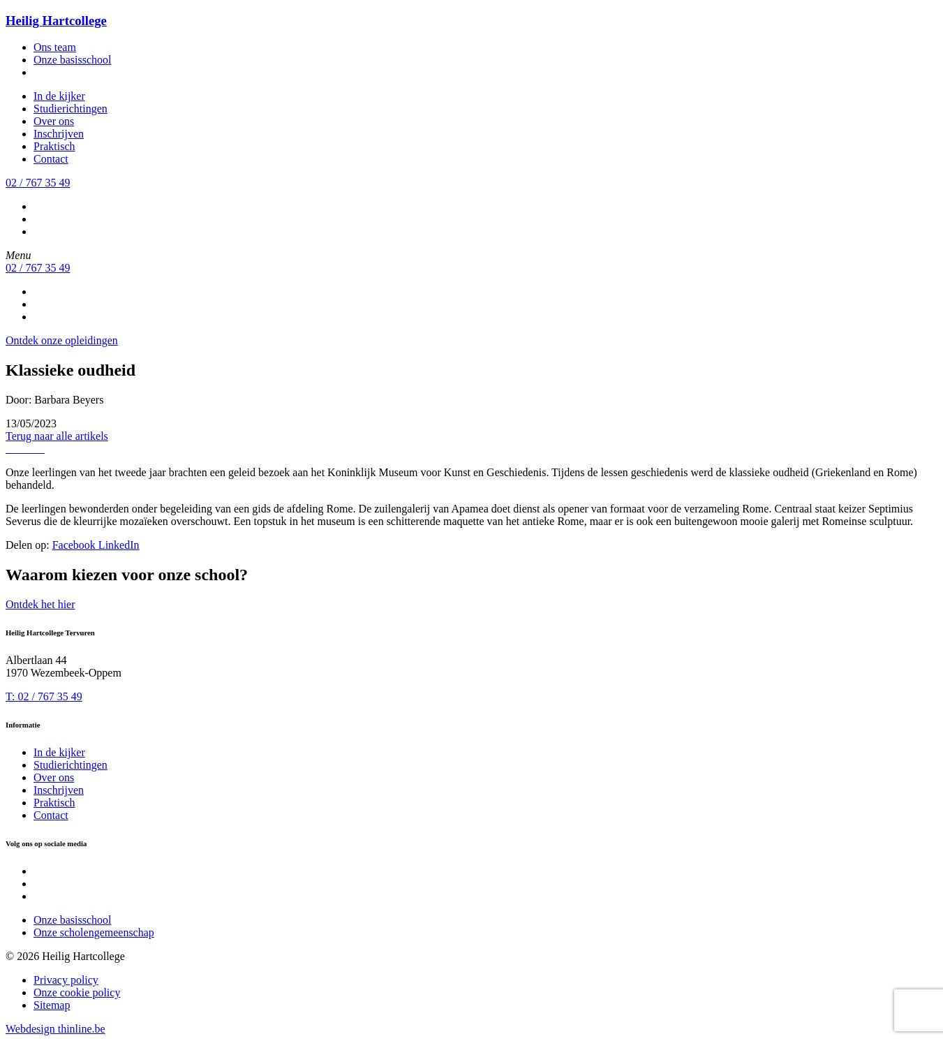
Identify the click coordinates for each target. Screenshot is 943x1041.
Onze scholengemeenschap (94, 932)
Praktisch (54, 146)
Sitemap (52, 1005)
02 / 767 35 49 (38, 183)
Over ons (54, 121)
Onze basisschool (73, 60)
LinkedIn (119, 545)
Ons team (55, 47)
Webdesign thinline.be (55, 1029)
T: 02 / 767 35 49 (44, 696)
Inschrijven (59, 134)
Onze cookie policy (77, 992)
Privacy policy (66, 980)
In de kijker (59, 96)
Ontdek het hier (40, 604)
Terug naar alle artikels (57, 436)
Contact (51, 159)
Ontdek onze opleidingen (62, 340)
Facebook (75, 545)
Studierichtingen (70, 109)
